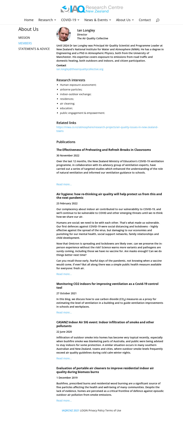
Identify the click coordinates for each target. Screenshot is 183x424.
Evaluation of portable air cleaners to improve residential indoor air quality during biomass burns (105, 370)
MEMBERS (25, 43)
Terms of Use (113, 410)
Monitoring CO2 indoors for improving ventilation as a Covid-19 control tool (107, 286)
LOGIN (84, 410)
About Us (123, 20)
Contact (145, 20)
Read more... (64, 184)
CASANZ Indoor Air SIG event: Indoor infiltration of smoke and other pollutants (105, 324)
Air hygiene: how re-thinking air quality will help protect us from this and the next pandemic (109, 196)
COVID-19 (68, 20)
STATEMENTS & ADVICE (34, 49)
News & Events (96, 20)
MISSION (24, 38)
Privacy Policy (97, 410)
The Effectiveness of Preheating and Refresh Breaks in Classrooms (103, 150)
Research (45, 20)
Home (29, 20)
